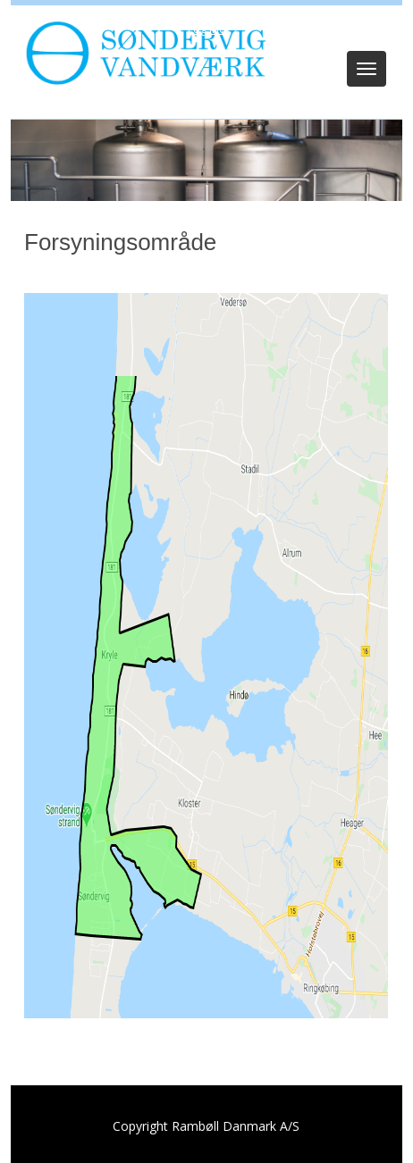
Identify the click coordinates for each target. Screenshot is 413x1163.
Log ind (207, 29)
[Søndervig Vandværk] (141, 52)
